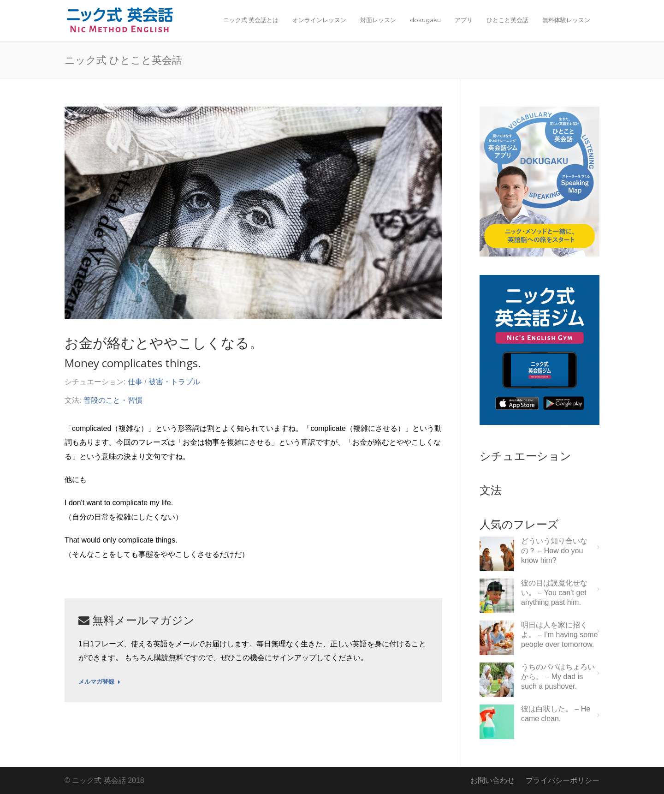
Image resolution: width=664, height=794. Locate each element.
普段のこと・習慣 (112, 400)
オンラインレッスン (319, 20)
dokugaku (425, 20)
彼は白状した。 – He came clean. (555, 713)
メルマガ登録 (99, 682)
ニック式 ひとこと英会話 (123, 59)
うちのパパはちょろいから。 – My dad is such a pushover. (558, 676)
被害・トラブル (174, 382)
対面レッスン (378, 20)
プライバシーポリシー (562, 780)
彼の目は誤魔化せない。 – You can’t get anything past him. (554, 592)
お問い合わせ (492, 780)
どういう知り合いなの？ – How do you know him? (554, 550)
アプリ (464, 20)
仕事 (135, 382)
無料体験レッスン (566, 20)
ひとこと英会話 (507, 20)
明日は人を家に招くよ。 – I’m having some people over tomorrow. (559, 634)
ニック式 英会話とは (251, 20)
